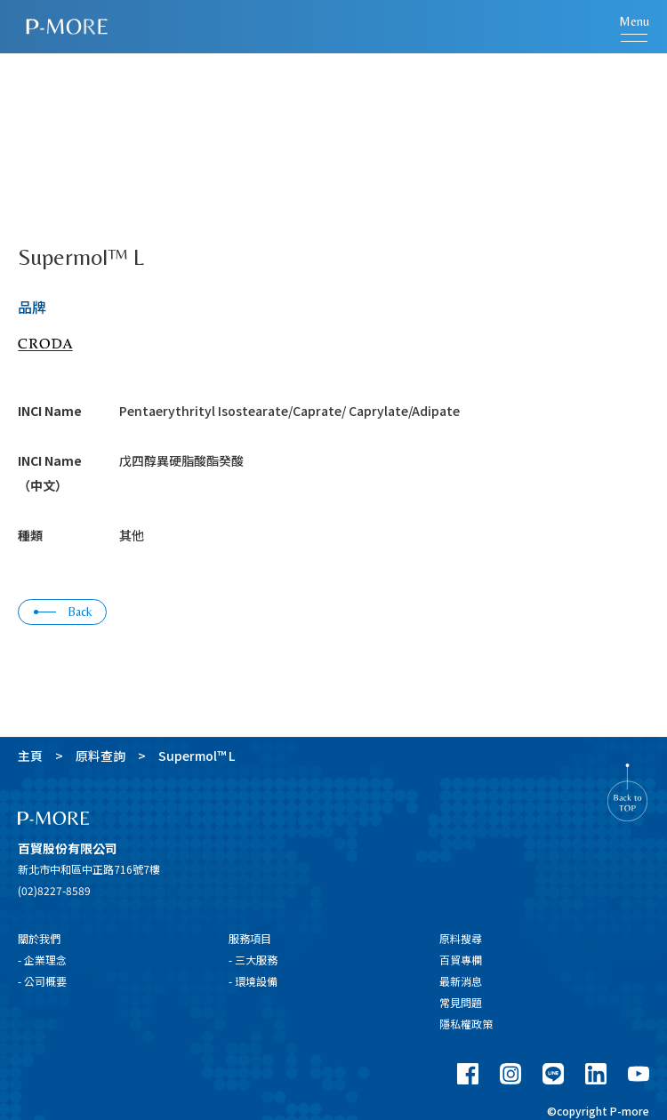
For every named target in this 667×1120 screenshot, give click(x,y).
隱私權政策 (466, 1023)
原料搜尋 (460, 938)
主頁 (30, 755)
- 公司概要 (42, 980)
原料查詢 (100, 755)
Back (63, 611)
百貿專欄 (460, 959)
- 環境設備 (253, 980)
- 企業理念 (42, 959)
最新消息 (460, 980)
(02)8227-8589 (54, 890)
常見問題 (460, 1002)
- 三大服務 (253, 959)
